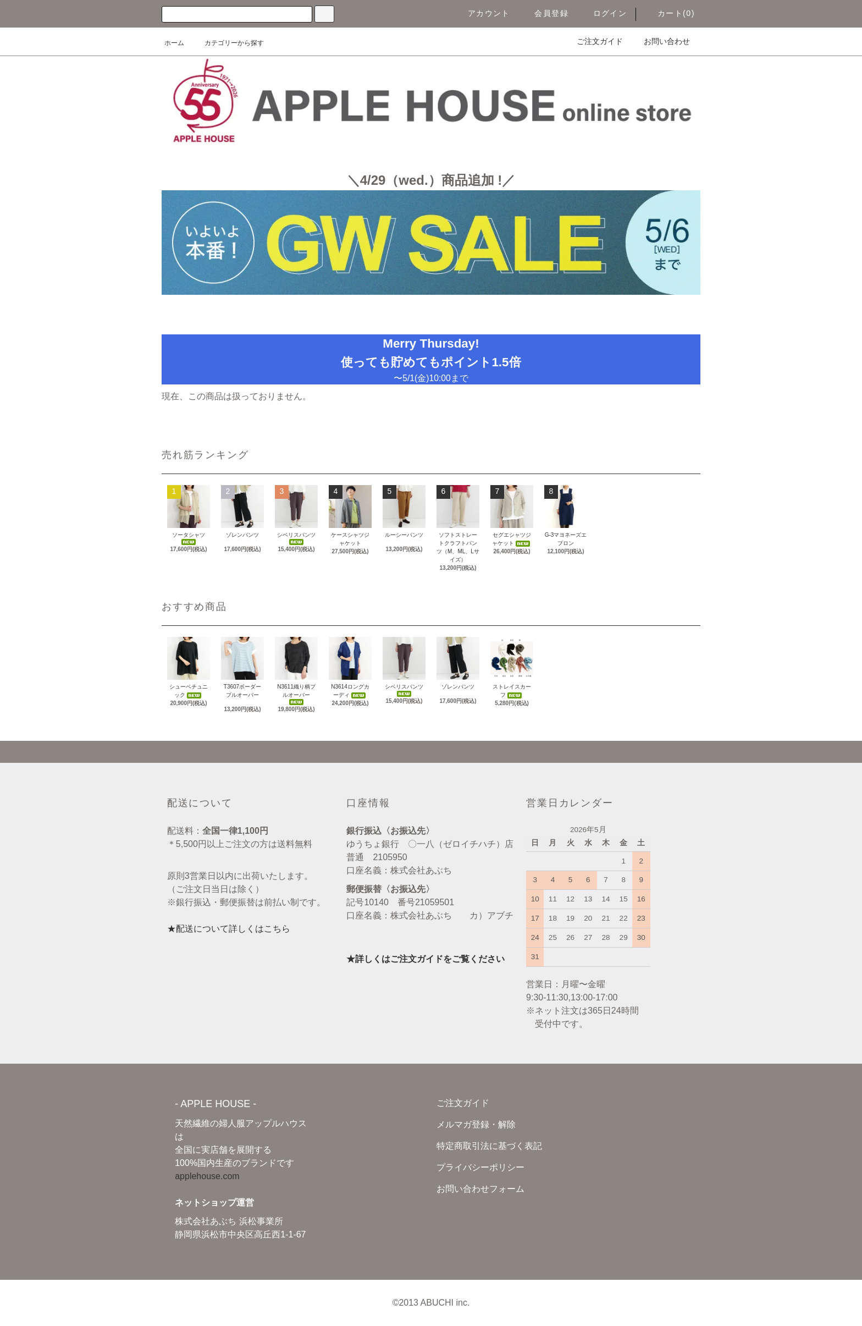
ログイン (603, 13)
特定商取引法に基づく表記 (489, 1146)
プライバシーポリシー (480, 1167)
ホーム (174, 43)
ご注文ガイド (593, 41)
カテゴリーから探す (227, 43)
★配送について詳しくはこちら (228, 928)
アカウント (482, 13)
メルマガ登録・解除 (476, 1124)
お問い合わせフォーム (480, 1188)
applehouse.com (207, 1176)
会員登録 (544, 13)
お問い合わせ (660, 41)
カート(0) (669, 13)
